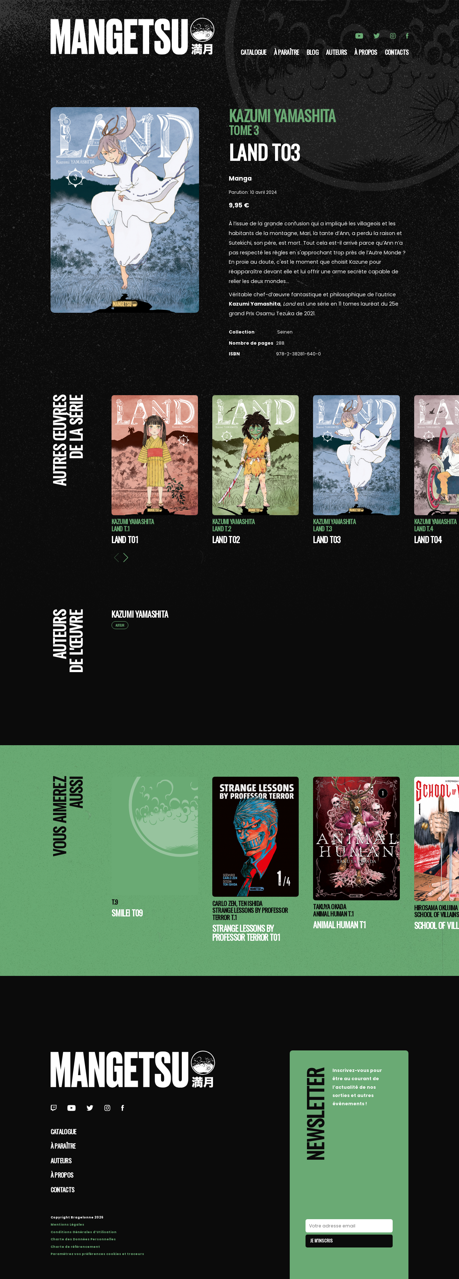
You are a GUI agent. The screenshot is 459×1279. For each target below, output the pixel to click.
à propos (365, 52)
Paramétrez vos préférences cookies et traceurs (97, 1254)
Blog (312, 52)
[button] (125, 557)
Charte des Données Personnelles (83, 1239)
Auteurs (336, 52)
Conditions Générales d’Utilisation (84, 1232)
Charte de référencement (75, 1247)
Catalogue (253, 52)
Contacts (396, 52)
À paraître (286, 52)
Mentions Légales (67, 1224)
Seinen (284, 332)
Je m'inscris (321, 1240)
